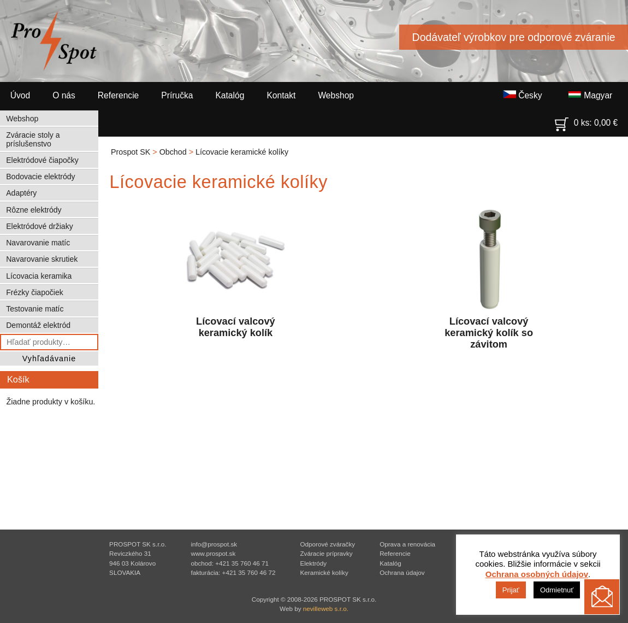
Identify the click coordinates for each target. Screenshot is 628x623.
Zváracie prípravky (326, 553)
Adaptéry (21, 193)
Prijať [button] (510, 590)
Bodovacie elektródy (40, 176)
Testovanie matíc (34, 308)
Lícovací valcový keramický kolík (235, 271)
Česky (522, 95)
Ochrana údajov (402, 572)
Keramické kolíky (324, 572)
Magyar (590, 95)
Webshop (336, 95)
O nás (63, 95)
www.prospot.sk (213, 553)
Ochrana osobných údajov (536, 574)
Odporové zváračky (327, 544)
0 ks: (586, 120)
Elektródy (313, 563)
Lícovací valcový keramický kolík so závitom (489, 277)
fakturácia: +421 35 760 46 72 (233, 572)
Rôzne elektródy (33, 209)
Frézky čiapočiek (34, 292)
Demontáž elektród (38, 325)
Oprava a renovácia (407, 544)
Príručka (177, 95)
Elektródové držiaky (39, 226)
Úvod (20, 95)
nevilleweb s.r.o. (325, 608)
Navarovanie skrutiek (42, 259)
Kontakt (280, 95)
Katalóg (229, 95)
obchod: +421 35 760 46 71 (230, 563)
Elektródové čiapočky (42, 160)
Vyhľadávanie (49, 358)
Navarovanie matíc (38, 242)
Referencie (118, 95)
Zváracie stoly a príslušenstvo (33, 139)
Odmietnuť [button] (556, 590)
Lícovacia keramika (39, 276)
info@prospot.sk (214, 544)
